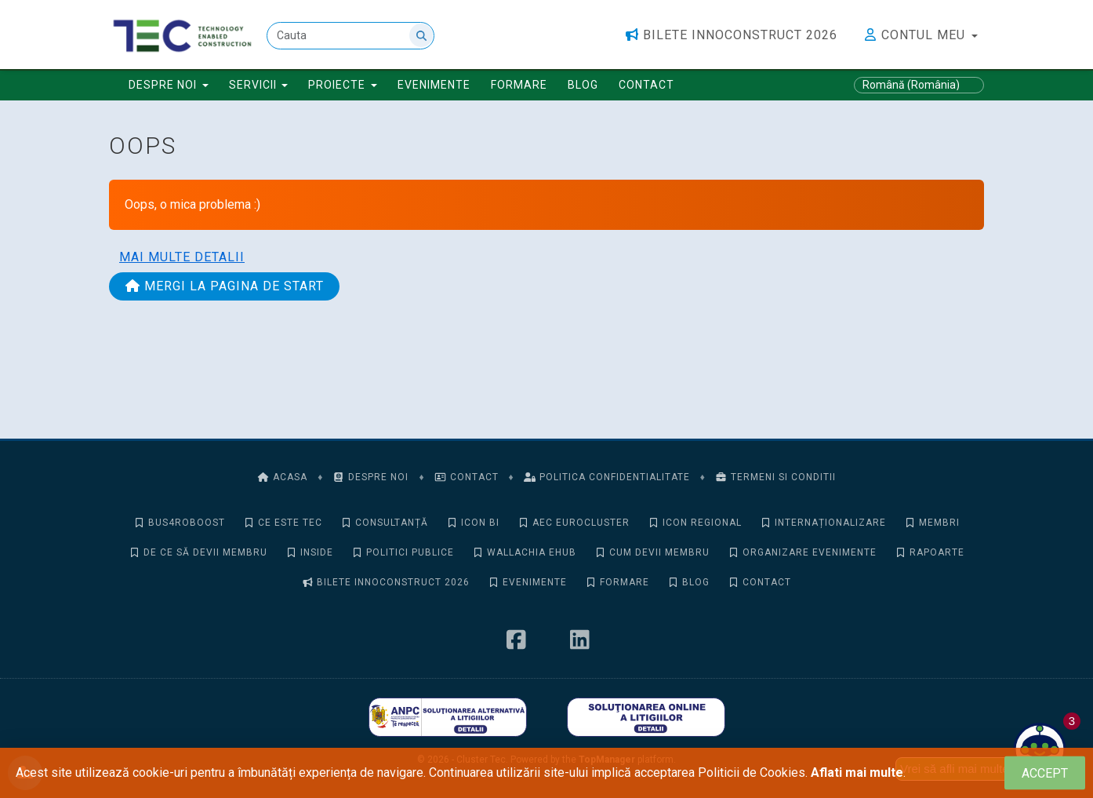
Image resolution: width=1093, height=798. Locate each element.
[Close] (1044, 773)
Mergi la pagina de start (224, 286)
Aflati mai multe (857, 772)
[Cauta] (350, 35)
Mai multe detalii (182, 257)
